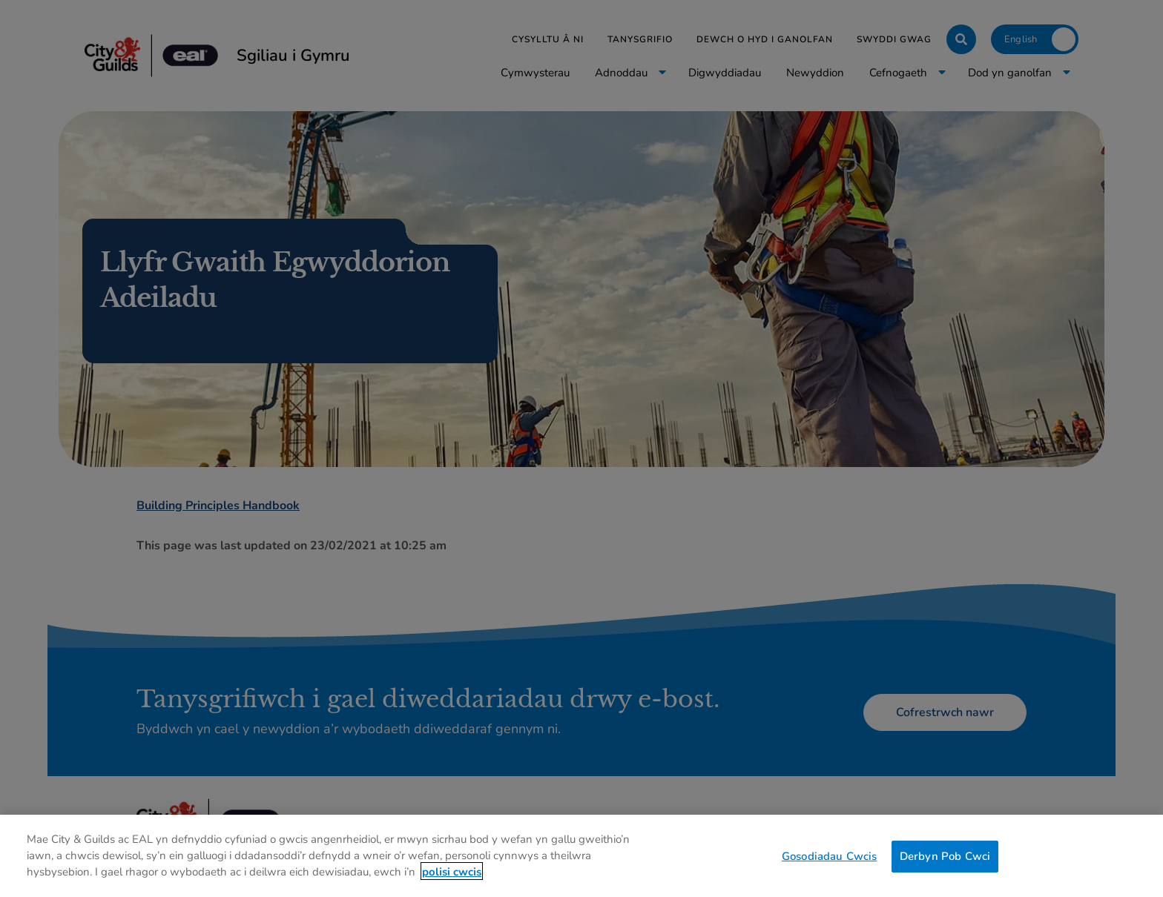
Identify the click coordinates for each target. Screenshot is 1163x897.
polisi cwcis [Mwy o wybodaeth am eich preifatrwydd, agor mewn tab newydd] (451, 877)
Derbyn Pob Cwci (945, 862)
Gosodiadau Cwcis (829, 862)
